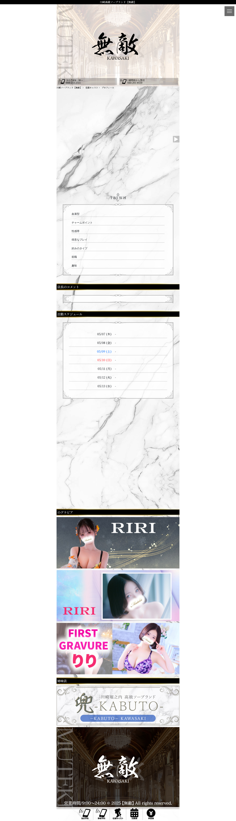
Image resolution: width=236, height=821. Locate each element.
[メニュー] (229, 11)
